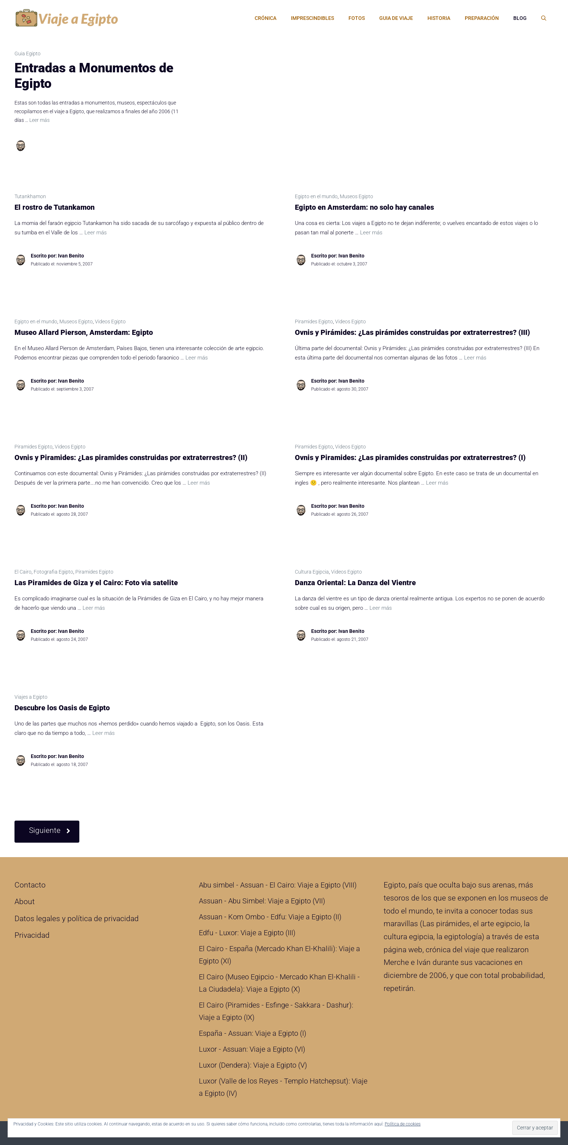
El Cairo (23, 572)
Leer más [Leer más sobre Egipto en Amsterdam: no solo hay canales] (371, 232)
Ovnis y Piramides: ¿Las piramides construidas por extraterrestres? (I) (410, 457)
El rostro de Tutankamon (54, 207)
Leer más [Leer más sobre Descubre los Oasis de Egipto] (103, 733)
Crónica (265, 18)
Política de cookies (403, 1124)
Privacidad (32, 935)
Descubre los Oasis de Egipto (62, 707)
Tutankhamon (30, 196)
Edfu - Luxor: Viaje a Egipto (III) (247, 932)
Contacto (30, 885)
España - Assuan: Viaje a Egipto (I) (252, 1033)
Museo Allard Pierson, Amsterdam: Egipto (83, 332)
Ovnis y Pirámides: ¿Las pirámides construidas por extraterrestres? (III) (412, 332)
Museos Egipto (356, 196)
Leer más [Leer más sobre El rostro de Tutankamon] (95, 232)
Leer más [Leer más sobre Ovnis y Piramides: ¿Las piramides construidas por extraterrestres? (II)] (199, 483)
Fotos (356, 18)
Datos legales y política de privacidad (76, 918)
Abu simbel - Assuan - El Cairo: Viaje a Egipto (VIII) (278, 885)
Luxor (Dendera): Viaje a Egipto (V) (253, 1065)
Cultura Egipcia (312, 572)
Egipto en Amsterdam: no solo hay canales (364, 207)
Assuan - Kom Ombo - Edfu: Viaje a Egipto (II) (270, 916)
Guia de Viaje (396, 18)
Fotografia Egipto (53, 572)
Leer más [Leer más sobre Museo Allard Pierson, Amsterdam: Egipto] (196, 357)
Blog (520, 18)
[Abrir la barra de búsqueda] (544, 18)
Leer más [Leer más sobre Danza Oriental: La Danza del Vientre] (380, 608)
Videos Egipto (110, 321)
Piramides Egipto (314, 321)
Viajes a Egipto (30, 697)
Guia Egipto (27, 53)
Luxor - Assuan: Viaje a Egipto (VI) (252, 1049)
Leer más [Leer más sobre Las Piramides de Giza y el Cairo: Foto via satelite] (94, 608)
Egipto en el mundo (316, 196)
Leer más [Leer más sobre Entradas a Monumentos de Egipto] (39, 120)
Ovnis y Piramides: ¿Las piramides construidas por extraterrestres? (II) (130, 457)
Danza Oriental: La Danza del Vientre (355, 582)
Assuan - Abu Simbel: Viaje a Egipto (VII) (262, 901)
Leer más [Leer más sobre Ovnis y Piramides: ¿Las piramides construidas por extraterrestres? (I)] (437, 483)
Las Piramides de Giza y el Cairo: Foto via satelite (96, 582)
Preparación (482, 18)
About (24, 901)
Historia (438, 18)
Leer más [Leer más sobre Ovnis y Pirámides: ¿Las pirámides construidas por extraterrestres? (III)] (475, 357)
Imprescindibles (312, 18)
